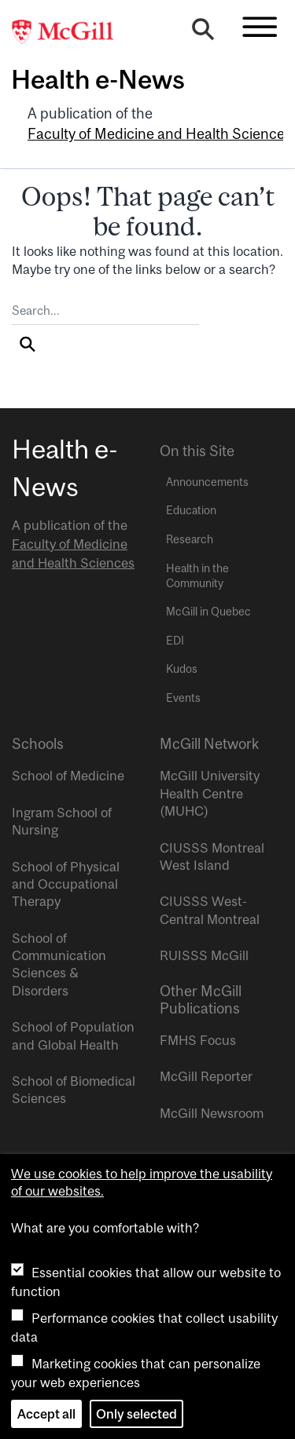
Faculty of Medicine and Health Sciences (160, 134)
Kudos (181, 669)
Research (189, 539)
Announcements (207, 482)
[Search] (203, 33)
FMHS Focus (198, 1040)
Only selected (136, 1414)
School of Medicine (68, 775)
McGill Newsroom (212, 1113)
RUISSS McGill (204, 955)
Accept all (46, 1414)
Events (183, 698)
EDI (175, 640)
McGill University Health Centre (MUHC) (210, 793)
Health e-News (98, 79)
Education (191, 510)
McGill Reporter (206, 1076)
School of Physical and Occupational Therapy (66, 884)
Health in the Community (197, 576)
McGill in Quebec (208, 611)
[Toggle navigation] (259, 26)
